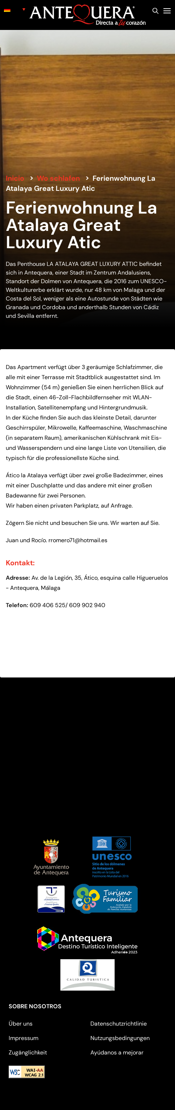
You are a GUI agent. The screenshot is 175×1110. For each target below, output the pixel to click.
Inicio (15, 178)
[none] (14, 9)
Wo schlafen (58, 178)
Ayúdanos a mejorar (117, 1052)
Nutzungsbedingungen (120, 1038)
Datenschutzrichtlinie (118, 1023)
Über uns (21, 1023)
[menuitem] (14, 9)
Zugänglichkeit (28, 1052)
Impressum (23, 1038)
